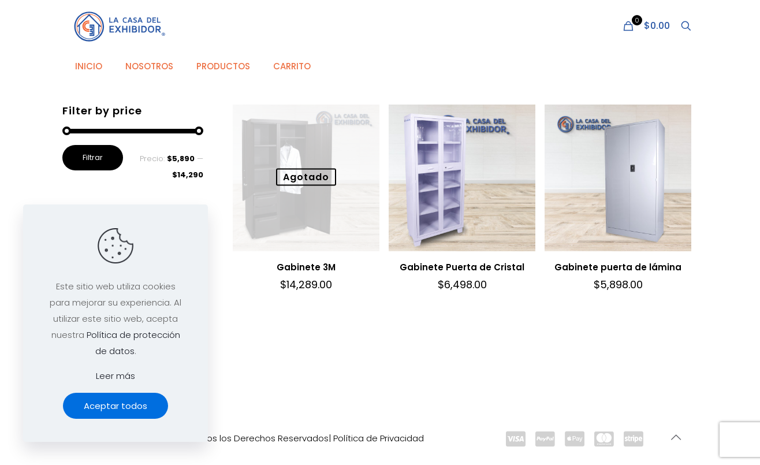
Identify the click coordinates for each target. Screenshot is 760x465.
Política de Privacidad (378, 438)
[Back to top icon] (675, 437)
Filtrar (93, 157)
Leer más (115, 376)
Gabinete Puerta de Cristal (462, 267)
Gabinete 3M (306, 267)
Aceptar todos (115, 406)
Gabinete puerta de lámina (617, 267)
